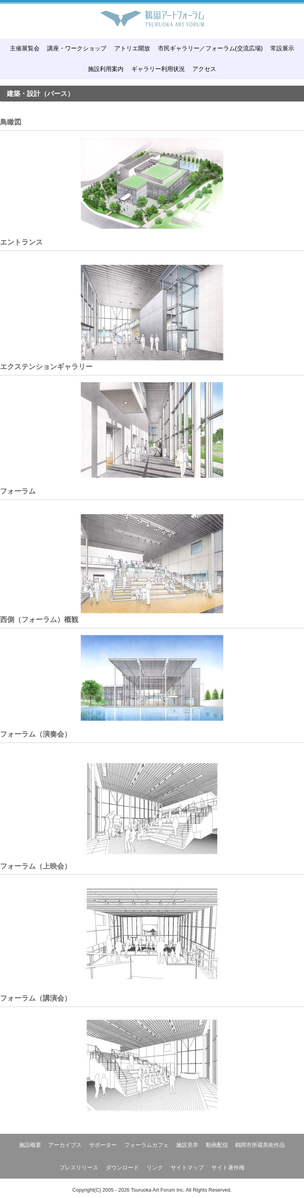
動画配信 (217, 1145)
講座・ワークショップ (76, 48)
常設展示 (282, 48)
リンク (154, 1167)
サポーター (103, 1145)
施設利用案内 (106, 68)
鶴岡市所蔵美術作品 (260, 1145)
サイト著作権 (228, 1167)
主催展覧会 (25, 48)
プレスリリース (78, 1167)
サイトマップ (187, 1167)
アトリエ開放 (132, 48)
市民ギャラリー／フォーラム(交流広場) (210, 48)
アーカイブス (65, 1145)
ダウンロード (122, 1167)
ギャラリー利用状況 (158, 68)
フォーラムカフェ (146, 1145)
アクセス (204, 68)
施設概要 (30, 1145)
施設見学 (187, 1145)
